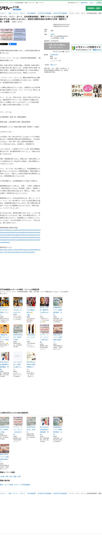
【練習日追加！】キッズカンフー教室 (4, 332)
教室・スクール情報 (6, 485)
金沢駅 (62, 38)
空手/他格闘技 (31, 13)
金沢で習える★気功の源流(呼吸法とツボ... (31, 361)
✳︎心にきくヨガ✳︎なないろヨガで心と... (18, 305)
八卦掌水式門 (54, 54)
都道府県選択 (17, 9)
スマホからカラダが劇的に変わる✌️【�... (31, 306)
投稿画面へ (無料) (93, 8)
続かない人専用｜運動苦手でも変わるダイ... (44, 306)
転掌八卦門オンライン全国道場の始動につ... (57, 333)
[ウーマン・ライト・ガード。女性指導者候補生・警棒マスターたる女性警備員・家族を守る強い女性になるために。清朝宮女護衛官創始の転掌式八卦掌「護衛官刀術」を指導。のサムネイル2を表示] (19, 34)
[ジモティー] (6, 8)
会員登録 (99, 2)
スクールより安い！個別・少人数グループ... (18, 361)
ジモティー (3, 13)
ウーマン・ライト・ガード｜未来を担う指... (44, 333)
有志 (11, 476)
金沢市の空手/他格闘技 (60, 13)
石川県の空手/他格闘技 (44, 13)
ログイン (92, 2)
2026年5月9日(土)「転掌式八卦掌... (18, 332)
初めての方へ (84, 2)
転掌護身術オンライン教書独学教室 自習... (57, 306)
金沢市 (53, 34)
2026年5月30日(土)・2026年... (31, 425)
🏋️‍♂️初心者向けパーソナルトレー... (31, 332)
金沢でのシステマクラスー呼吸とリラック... (4, 306)
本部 (19, 476)
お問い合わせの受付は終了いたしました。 (57, 46)
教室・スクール (13, 13)
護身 (15, 476)
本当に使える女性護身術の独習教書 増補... (4, 361)
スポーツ (22, 13)
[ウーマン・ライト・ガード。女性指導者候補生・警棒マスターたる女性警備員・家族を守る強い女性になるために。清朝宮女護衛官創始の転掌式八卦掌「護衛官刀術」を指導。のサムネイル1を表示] (6, 34)
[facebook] (13, 44)
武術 (7, 476)
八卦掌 (2, 476)
